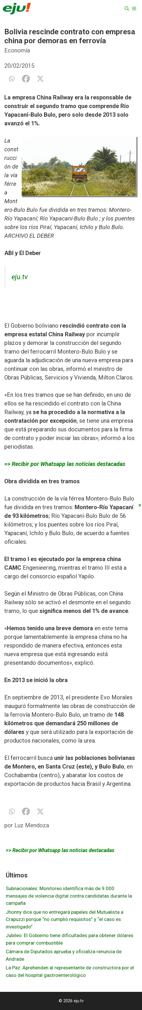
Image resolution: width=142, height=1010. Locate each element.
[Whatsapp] (11, 78)
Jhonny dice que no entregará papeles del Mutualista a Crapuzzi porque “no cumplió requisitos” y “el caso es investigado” (64, 919)
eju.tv (20, 277)
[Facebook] (26, 78)
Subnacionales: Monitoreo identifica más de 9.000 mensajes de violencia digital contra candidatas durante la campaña (69, 896)
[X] (40, 78)
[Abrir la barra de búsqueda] (126, 8)
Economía (17, 50)
